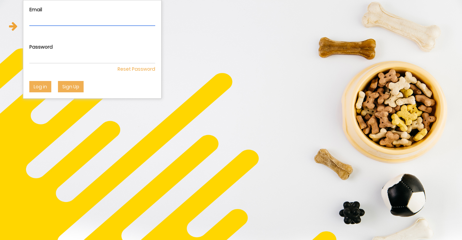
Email (35, 9)
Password (41, 47)
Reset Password (136, 69)
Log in (40, 86)
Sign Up (70, 86)
